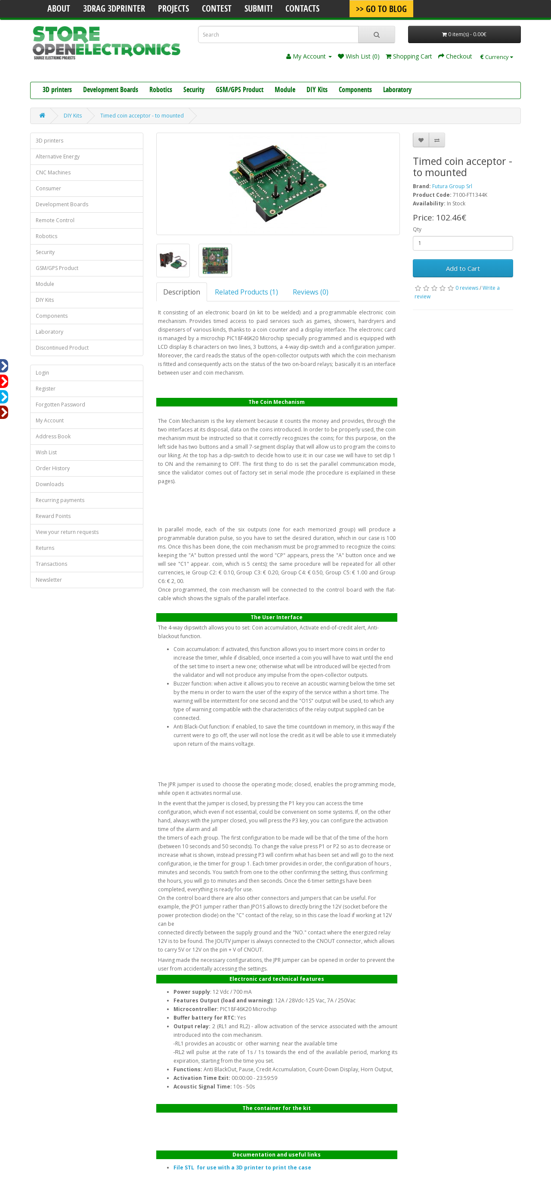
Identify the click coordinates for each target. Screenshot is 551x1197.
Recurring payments (60, 500)
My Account (50, 420)
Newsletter (49, 579)
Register (46, 388)
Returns (45, 548)
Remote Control (55, 220)
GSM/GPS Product (239, 90)
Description (181, 292)
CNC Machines (53, 172)
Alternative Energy (58, 156)
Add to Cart (463, 268)
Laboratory (397, 90)
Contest (217, 9)
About (58, 9)
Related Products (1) (246, 292)
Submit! (258, 9)
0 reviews (466, 287)
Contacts (302, 9)
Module (285, 90)
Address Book (53, 436)
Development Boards (110, 90)
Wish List (46, 452)
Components (355, 90)
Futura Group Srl (452, 186)
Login (42, 372)
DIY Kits (317, 90)
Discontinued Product (62, 347)
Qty (417, 229)
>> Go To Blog (381, 10)
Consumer (48, 188)
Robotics (160, 90)
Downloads (50, 484)
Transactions (51, 563)
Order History (53, 468)
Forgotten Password (60, 404)
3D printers (57, 90)
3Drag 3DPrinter (114, 9)
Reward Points (53, 516)
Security (193, 90)
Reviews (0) (310, 292)
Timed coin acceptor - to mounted (142, 115)
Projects (173, 9)
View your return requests (67, 532)
